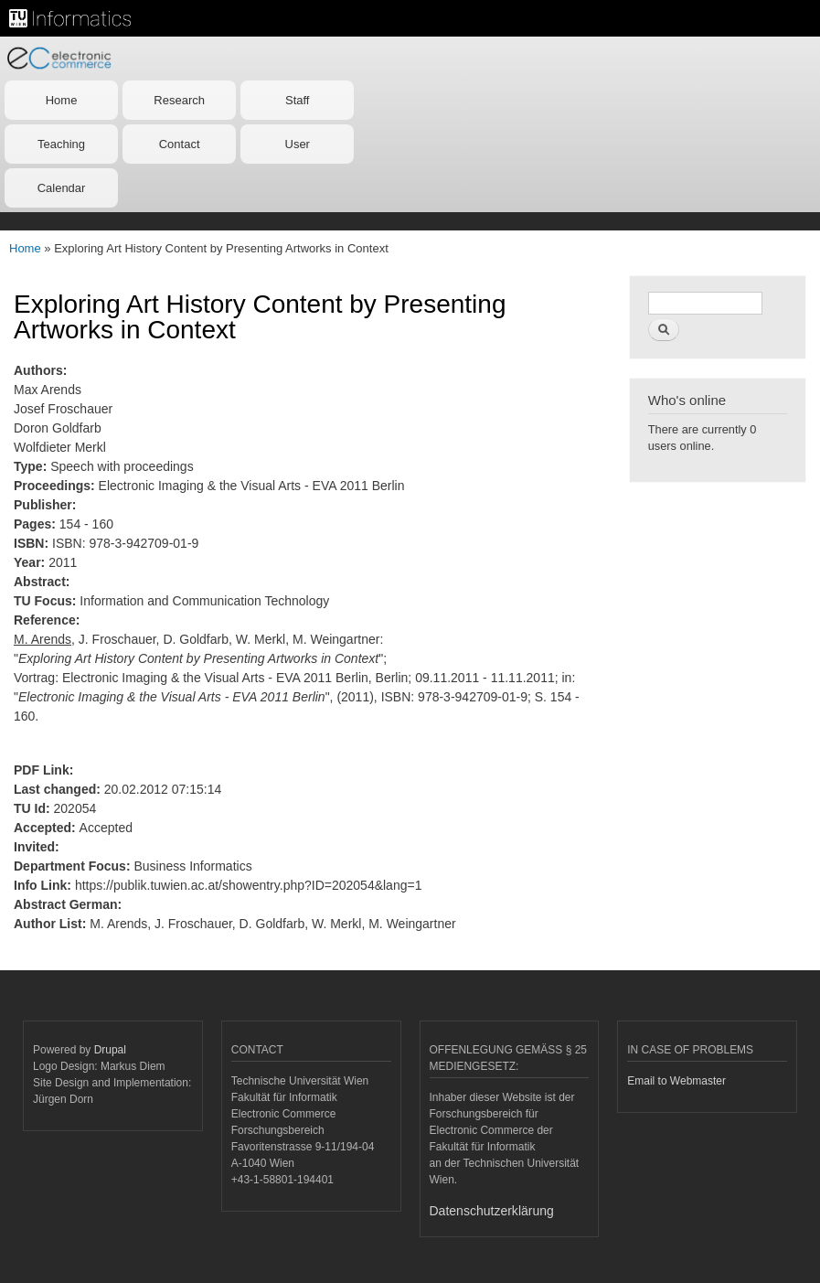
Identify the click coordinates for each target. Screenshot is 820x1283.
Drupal (110, 1049)
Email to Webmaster (676, 1081)
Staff (297, 100)
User (297, 144)
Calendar (61, 188)
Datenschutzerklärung (492, 1210)
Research (179, 100)
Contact (179, 144)
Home (62, 100)
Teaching (61, 144)
